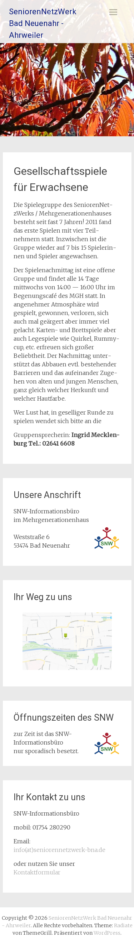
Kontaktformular (37, 872)
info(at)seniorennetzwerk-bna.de (59, 849)
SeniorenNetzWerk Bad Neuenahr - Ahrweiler (42, 23)
